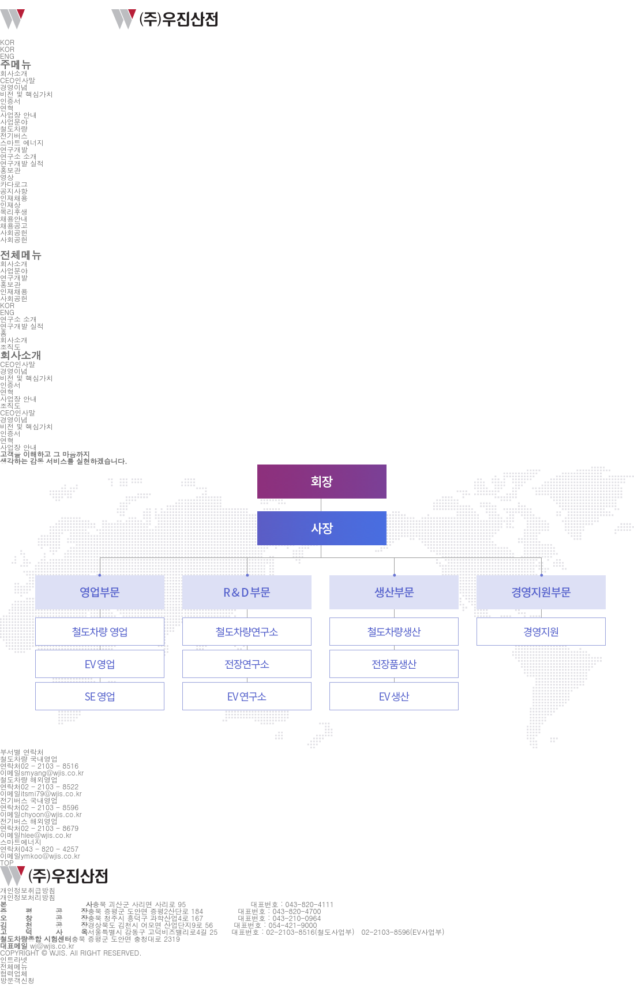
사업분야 (14, 121)
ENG (7, 56)
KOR (10, 42)
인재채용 (14, 198)
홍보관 (10, 170)
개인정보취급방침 (27, 890)
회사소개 (14, 73)
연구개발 (14, 149)
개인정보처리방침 (27, 897)
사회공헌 (14, 232)
